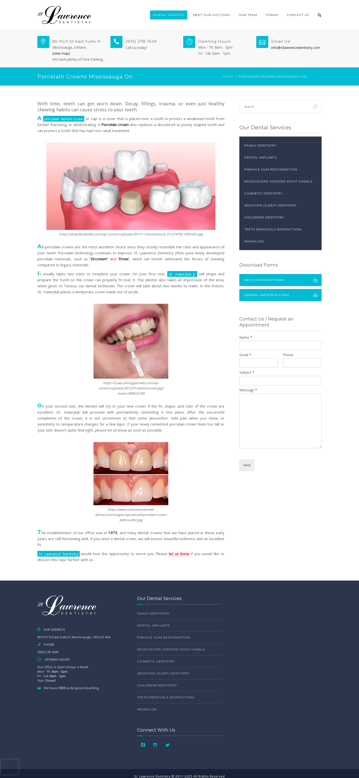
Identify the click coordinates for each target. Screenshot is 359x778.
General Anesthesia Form (282, 295)
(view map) (61, 53)
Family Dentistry (260, 145)
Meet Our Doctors (211, 15)
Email (245, 355)
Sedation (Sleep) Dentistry (270, 205)
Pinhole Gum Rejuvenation (270, 169)
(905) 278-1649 (141, 41)
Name (245, 337)
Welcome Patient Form (282, 280)
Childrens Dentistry (264, 217)
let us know (179, 553)
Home (228, 76)
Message (248, 390)
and (109, 258)
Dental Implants (260, 157)
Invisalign (254, 241)
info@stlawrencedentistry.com (295, 47)
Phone (288, 355)
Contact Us (298, 15)
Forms (272, 15)
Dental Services (168, 15)
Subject (246, 372)
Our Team (248, 15)
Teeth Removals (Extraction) (273, 229)
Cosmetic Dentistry (263, 193)
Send (246, 465)
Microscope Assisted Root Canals (278, 181)
